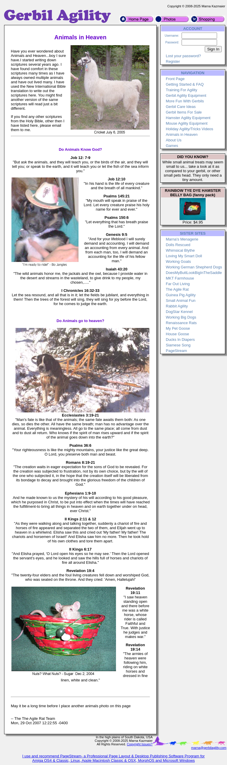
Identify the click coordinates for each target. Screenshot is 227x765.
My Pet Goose (178, 328)
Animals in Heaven (181, 134)
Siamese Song (178, 345)
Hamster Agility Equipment (188, 118)
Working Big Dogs (181, 317)
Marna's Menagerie (182, 239)
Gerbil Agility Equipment (186, 95)
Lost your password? (183, 56)
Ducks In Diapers (180, 339)
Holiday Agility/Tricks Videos (189, 129)
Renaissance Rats (181, 323)
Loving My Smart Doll (184, 256)
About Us (173, 140)
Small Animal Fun (180, 300)
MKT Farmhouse (180, 278)
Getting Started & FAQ (185, 84)
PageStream (176, 350)
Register (173, 61)
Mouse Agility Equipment (186, 123)
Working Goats (178, 261)
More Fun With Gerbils (185, 101)
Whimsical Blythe (180, 250)
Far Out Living (178, 284)
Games (172, 145)
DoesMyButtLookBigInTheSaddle (194, 272)
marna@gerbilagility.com (208, 747)
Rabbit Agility (177, 306)
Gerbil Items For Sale (184, 112)
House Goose (177, 334)
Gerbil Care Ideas (181, 106)
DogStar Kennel (179, 311)
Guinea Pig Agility (181, 295)
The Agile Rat (177, 289)
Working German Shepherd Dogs (194, 267)
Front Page (175, 79)
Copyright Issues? (140, 744)
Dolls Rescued (178, 245)
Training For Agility (181, 90)
